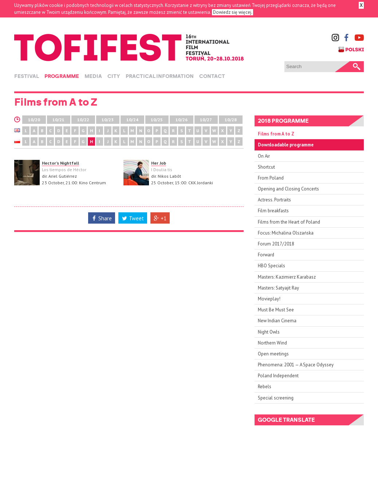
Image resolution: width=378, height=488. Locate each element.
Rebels (264, 386)
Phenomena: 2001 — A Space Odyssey (296, 365)
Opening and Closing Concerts (288, 189)
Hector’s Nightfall (60, 163)
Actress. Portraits (274, 200)
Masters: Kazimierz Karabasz (287, 277)
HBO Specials (271, 266)
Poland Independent (278, 376)
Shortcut (266, 167)
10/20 (34, 119)
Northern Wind (272, 343)
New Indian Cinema (277, 321)
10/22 (83, 119)
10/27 (206, 119)
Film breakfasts (273, 211)
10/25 (157, 119)
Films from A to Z (276, 134)
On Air (264, 156)
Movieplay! (269, 299)
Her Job (158, 163)
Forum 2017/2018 (276, 244)
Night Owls (269, 332)
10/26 (182, 119)
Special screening (276, 398)
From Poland (271, 178)
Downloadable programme (286, 145)
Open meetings (273, 354)
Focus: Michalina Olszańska (286, 233)
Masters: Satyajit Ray (278, 288)
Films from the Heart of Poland (289, 222)
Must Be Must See (276, 310)
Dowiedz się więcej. (232, 12)
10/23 (108, 119)
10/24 (132, 119)
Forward (266, 255)
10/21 (58, 119)
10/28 (231, 119)
